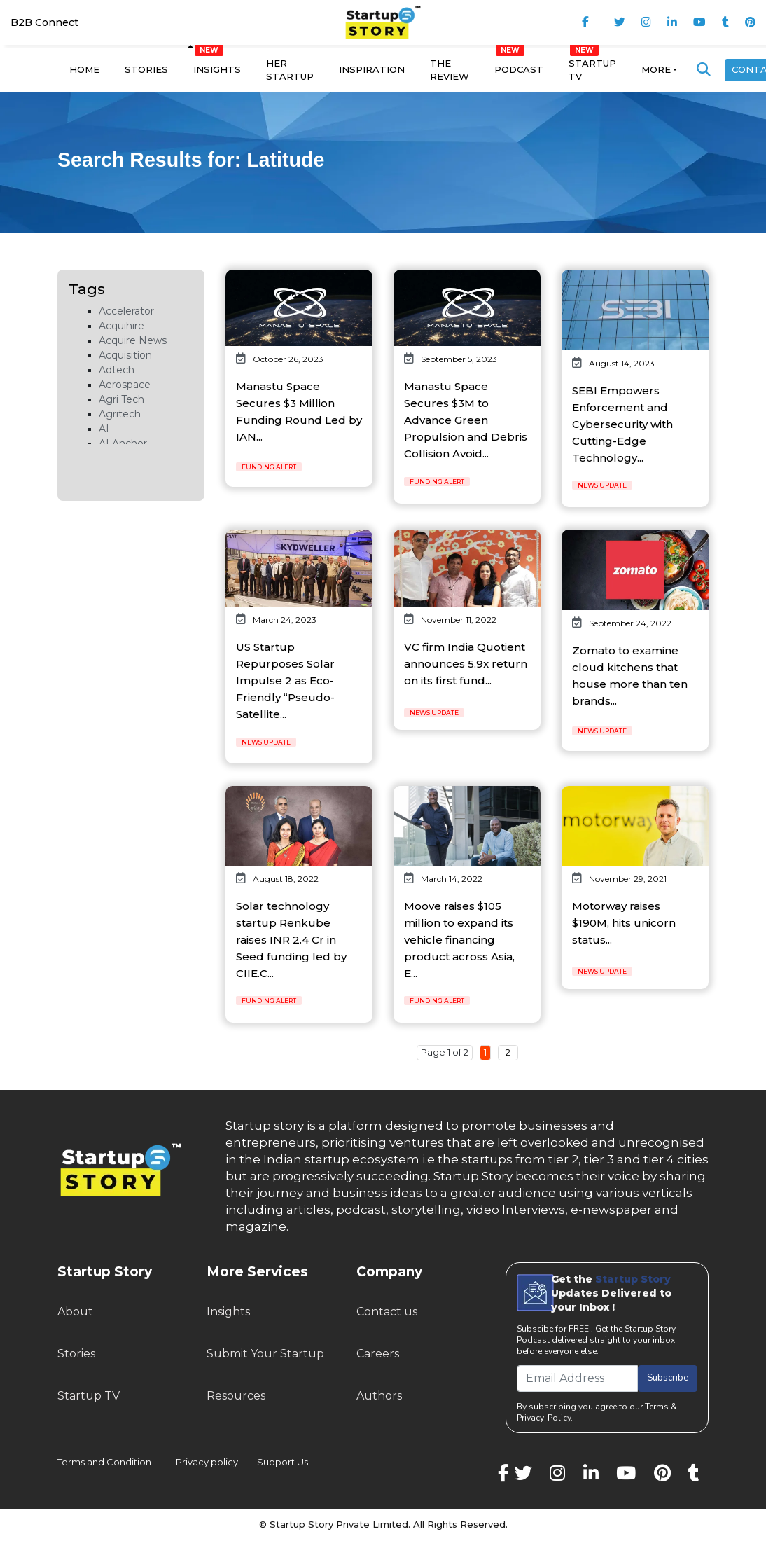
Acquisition (125, 355)
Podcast (518, 69)
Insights (217, 69)
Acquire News (133, 340)
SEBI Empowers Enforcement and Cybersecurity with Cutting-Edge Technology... (622, 424)
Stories (146, 69)
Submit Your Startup (265, 1353)
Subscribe (667, 1377)
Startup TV (592, 70)
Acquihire (121, 325)
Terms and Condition (104, 1461)
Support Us (274, 1461)
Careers (377, 1353)
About (75, 1311)
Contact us (386, 1311)
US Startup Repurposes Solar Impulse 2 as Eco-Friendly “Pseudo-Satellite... (285, 680)
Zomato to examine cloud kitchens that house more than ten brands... (630, 675)
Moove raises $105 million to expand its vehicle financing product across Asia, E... (459, 939)
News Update (602, 485)
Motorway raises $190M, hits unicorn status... (624, 922)
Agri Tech (121, 399)
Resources (236, 1395)
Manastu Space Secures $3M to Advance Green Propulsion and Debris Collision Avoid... (465, 420)
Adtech (116, 370)
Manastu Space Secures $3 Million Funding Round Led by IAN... (299, 411)
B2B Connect (44, 22)
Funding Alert (269, 467)
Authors (379, 1395)
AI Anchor (123, 443)
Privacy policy (207, 1461)
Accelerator (126, 311)
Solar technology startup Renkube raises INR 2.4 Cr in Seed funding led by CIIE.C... (291, 939)
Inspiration (372, 69)
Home (84, 69)
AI (104, 428)
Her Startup (290, 70)
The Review (449, 70)
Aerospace (125, 384)
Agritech (120, 414)
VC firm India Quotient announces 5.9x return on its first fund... (465, 663)
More (656, 69)
